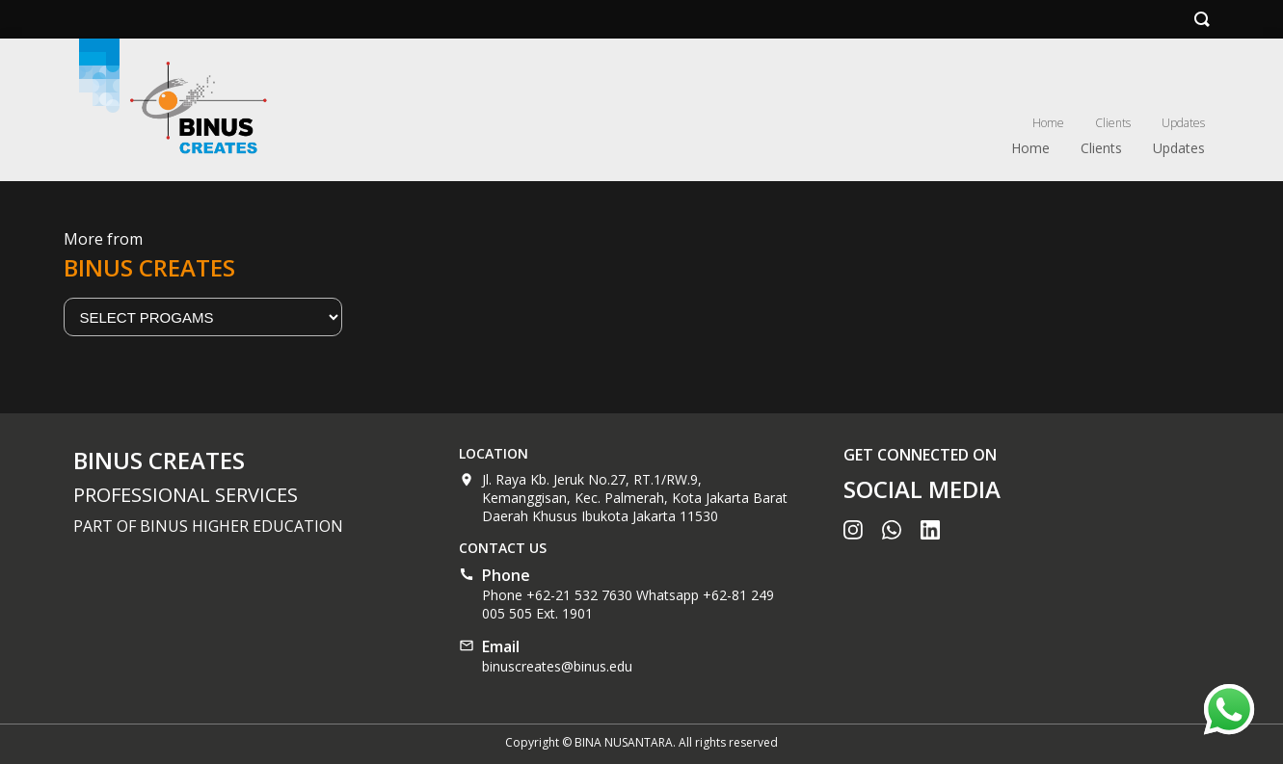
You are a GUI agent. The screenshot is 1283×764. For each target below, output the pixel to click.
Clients (1113, 123)
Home (1048, 123)
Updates (1183, 123)
